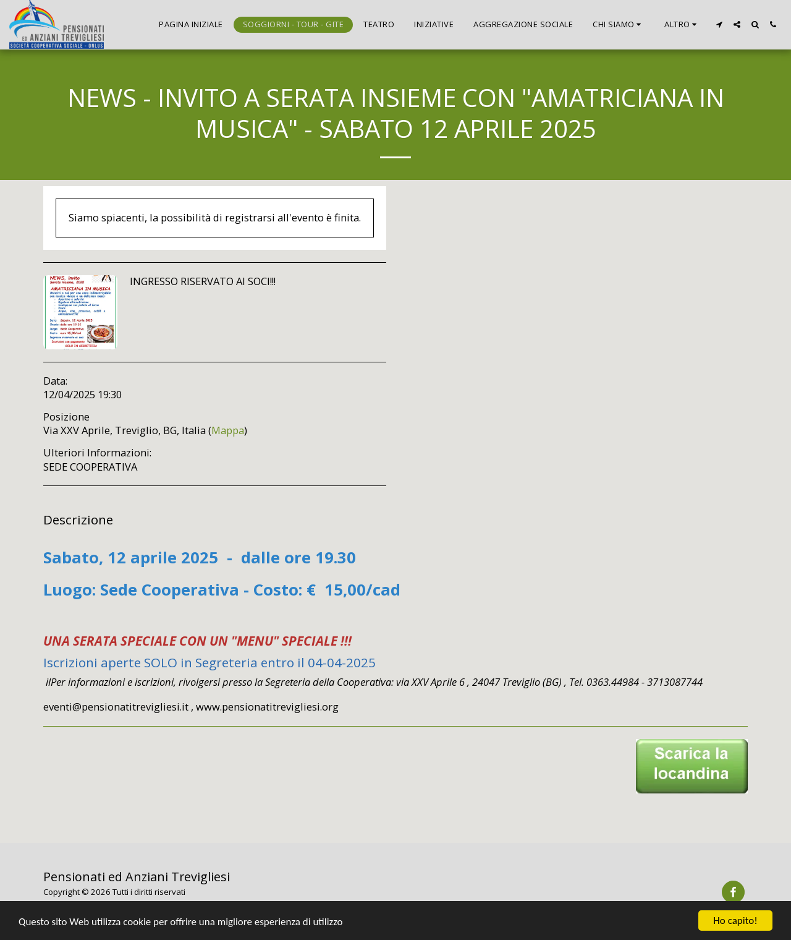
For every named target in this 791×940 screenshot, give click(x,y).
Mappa (227, 430)
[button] (618, 25)
